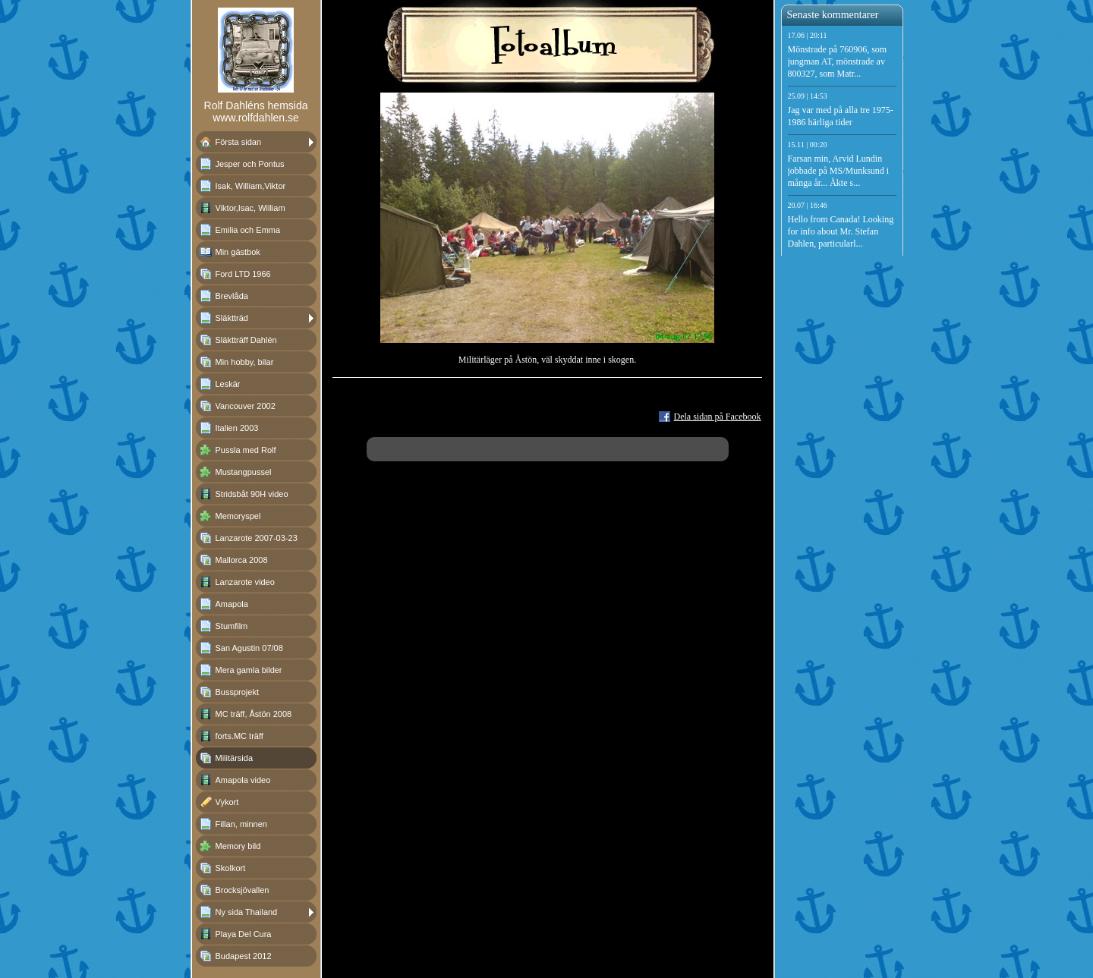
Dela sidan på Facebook (717, 416)
